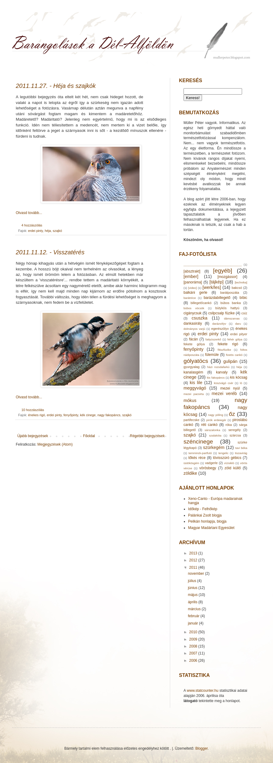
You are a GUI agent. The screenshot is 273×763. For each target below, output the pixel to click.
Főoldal (89, 436)
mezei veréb (224, 393)
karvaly (222, 372)
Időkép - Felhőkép (202, 509)
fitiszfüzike (224, 349)
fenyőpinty (70, 415)
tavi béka (241, 448)
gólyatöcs (196, 361)
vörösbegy (207, 468)
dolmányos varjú (194, 328)
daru (238, 323)
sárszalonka (212, 430)
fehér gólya (235, 339)
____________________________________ (213, 264)
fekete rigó (228, 344)
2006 (193, 660)
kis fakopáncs (216, 377)
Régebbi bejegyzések (147, 436)
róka (228, 425)
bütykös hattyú (227, 308)
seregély (234, 430)
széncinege (198, 441)
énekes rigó (36, 415)
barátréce (190, 298)
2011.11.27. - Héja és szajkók (56, 85)
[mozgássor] (227, 277)
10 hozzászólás (33, 410)
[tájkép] (217, 281)
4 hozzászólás (32, 225)
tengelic (223, 453)
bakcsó (237, 287)
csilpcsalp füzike (221, 313)
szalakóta (215, 435)
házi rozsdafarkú (218, 367)
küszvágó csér (223, 383)
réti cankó (209, 425)
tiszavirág (241, 453)
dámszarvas (232, 318)
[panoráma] (193, 282)
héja (48, 231)
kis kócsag (238, 377)
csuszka (199, 318)
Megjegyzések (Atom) (54, 444)
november (196, 573)
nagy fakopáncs (108, 415)
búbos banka (231, 303)
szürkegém (213, 447)
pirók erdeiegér (216, 420)
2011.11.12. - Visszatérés (50, 252)
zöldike (190, 473)
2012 (193, 560)
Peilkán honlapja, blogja (207, 521)
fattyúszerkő (213, 339)
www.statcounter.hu (202, 690)
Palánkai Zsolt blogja (205, 515)
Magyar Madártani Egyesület (211, 528)
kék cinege (88, 415)
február (194, 616)
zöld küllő (232, 468)
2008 (193, 646)
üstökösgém (191, 463)
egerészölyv (220, 328)
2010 (193, 632)
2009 (193, 639)
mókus (190, 400)
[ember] (191, 276)
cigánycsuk (192, 313)
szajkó (57, 231)
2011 (193, 567)
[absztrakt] (192, 271)
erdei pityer (238, 334)
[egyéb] (222, 270)
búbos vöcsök (194, 308)
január (193, 623)
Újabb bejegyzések (32, 436)
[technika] (241, 282)
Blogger (201, 748)
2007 (193, 653)
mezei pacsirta (194, 394)
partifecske (191, 420)
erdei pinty (35, 231)
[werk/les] (211, 287)
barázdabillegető (217, 298)
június (193, 588)
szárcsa (235, 435)
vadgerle (211, 463)
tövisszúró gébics (227, 458)
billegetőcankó (200, 303)
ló (241, 383)
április (193, 602)
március (194, 609)
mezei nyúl (230, 388)
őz (232, 414)
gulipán (230, 361)
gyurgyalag (192, 367)
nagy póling (215, 415)
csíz (244, 313)
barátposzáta (229, 292)
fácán (193, 339)
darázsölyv (219, 323)
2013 (193, 553)
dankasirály (193, 323)
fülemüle (212, 355)
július (192, 581)
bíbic (243, 298)
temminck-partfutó (200, 453)
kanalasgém (193, 372)
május (193, 595)
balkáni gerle (195, 292)
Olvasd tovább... (29, 213)
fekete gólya (194, 344)
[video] (192, 287)
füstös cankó (234, 354)
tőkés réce (197, 458)
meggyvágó (195, 388)
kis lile (196, 382)
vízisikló (229, 463)
